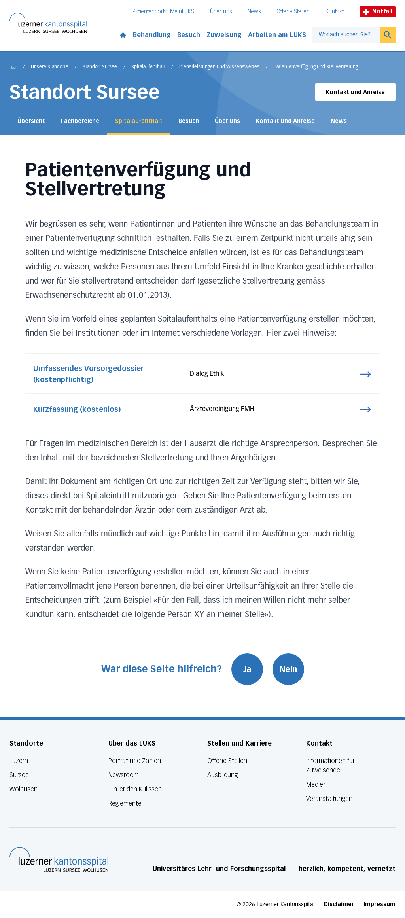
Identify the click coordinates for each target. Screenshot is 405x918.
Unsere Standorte (49, 67)
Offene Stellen (293, 11)
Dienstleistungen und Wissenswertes (219, 67)
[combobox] (346, 35)
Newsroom (123, 775)
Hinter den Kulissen (135, 789)
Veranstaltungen (329, 799)
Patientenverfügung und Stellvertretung (316, 67)
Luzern (18, 761)
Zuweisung (224, 35)
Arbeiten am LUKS (277, 35)
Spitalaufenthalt (148, 67)
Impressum (379, 904)
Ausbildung (222, 775)
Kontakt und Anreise (355, 92)
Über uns (221, 11)
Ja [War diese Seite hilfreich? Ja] (247, 669)
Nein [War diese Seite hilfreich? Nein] (288, 669)
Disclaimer (339, 904)
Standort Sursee (100, 67)
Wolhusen (23, 789)
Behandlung (152, 35)
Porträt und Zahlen (134, 761)
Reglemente (125, 803)
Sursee (19, 775)
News (254, 11)
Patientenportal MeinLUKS (163, 11)
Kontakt (335, 11)
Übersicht (31, 121)
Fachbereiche (80, 121)
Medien (316, 784)
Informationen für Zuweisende (330, 765)
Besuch (188, 35)
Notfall (377, 11)
